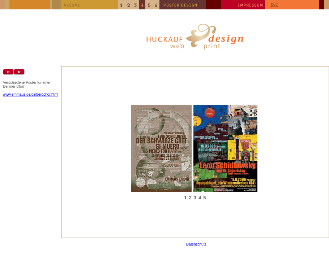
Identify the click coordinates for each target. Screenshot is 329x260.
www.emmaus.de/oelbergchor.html (30, 94)
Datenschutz (196, 244)
